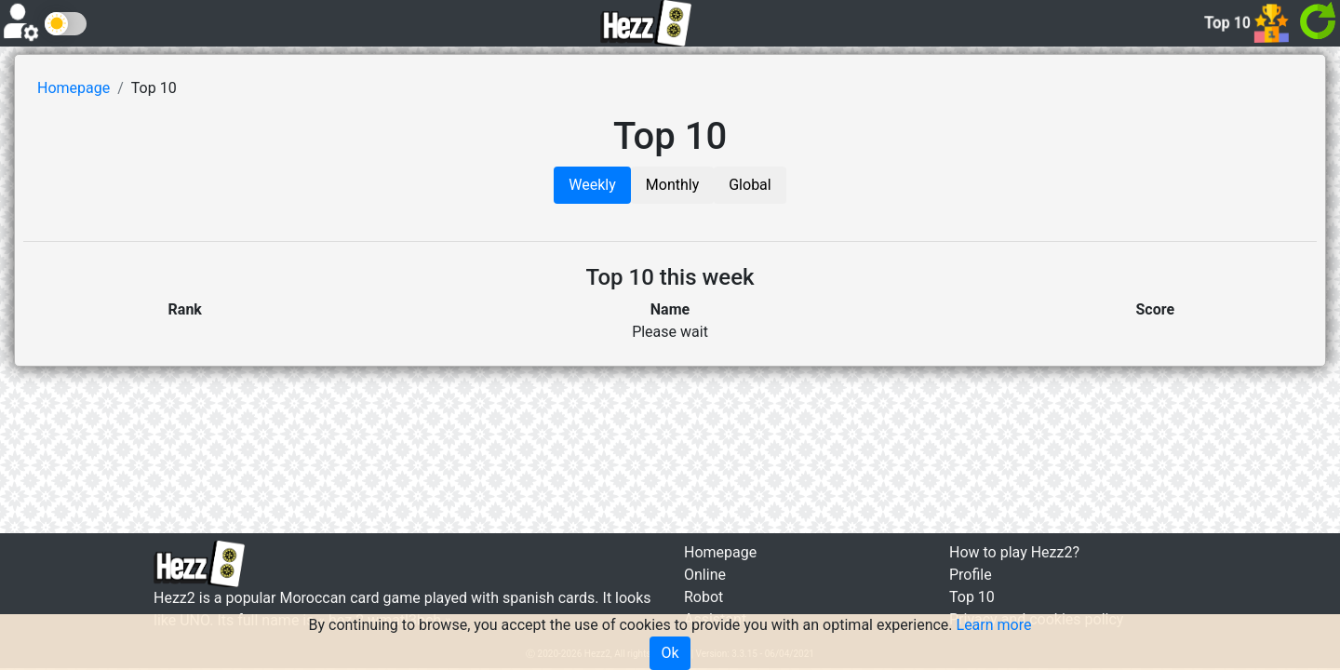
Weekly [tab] (592, 185)
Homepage (73, 88)
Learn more (994, 625)
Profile (970, 574)
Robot (703, 597)
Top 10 (972, 597)
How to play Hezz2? (1014, 552)
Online (705, 574)
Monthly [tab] (672, 185)
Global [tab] (750, 185)
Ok (669, 653)
